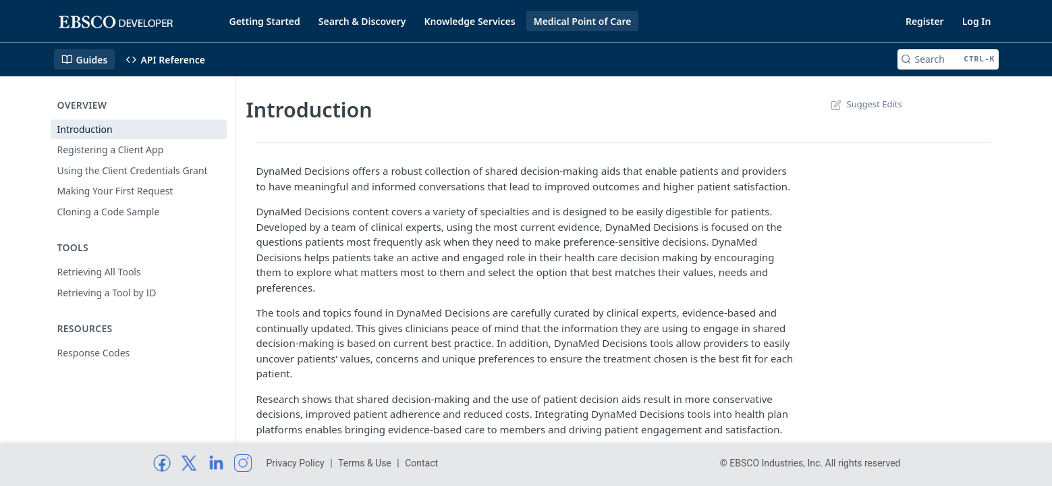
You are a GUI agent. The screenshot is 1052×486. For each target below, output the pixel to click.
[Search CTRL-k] (948, 59)
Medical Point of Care (583, 21)
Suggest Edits (865, 104)
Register (925, 21)
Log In (976, 21)
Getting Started (264, 21)
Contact (421, 463)
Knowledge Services (469, 21)
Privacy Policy (296, 463)
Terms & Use (364, 463)
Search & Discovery (362, 21)
